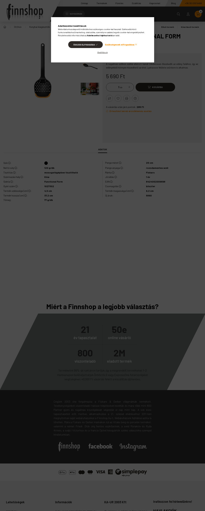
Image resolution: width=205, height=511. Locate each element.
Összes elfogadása (84, 44)
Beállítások (102, 52)
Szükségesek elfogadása (119, 44)
